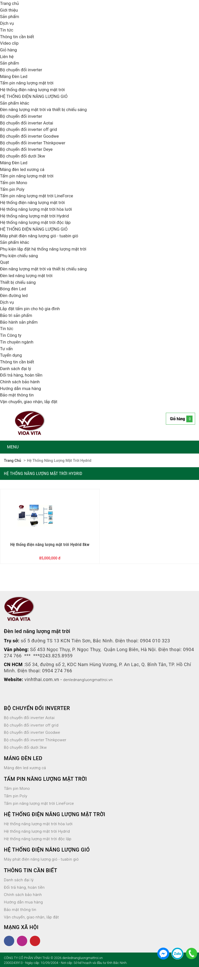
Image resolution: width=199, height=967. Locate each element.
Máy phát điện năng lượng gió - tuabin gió (43, 235)
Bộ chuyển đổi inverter (23, 69)
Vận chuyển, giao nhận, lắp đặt (31, 401)
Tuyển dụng (12, 355)
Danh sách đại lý (17, 368)
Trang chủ (10, 3)
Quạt (5, 262)
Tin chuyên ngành (18, 342)
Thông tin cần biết (18, 36)
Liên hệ (7, 56)
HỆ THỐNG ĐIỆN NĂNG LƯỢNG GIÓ (37, 96)
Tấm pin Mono (15, 182)
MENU (13, 446)
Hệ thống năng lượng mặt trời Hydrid (37, 216)
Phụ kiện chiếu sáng (20, 255)
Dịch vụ (7, 23)
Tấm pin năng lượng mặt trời (29, 82)
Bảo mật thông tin (18, 394)
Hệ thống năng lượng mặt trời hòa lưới (39, 209)
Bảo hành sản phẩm (20, 322)
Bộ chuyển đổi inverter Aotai (29, 123)
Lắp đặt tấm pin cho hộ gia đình (32, 308)
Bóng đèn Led (14, 288)
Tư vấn (7, 348)
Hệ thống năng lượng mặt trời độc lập (38, 222)
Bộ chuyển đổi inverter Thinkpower (36, 142)
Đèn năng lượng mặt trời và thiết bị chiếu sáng (47, 109)
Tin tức (7, 30)
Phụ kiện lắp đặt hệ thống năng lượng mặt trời (47, 249)
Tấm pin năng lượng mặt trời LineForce (40, 195)
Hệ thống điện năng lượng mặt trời (35, 89)
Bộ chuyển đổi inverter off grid (31, 129)
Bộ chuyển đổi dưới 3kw (24, 156)
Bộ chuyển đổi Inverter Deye (29, 149)
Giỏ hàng (9, 49)
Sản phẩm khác (16, 103)
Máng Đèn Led (15, 76)
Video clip (10, 43)
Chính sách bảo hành (21, 381)
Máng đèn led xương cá (24, 169)
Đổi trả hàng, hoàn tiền (23, 375)
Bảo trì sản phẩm (17, 315)
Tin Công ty (11, 335)
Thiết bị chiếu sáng (19, 282)
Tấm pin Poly (13, 189)
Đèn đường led (15, 295)
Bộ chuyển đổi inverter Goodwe (32, 136)
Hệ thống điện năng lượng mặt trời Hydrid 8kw (49, 544)
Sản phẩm (10, 16)
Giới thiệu (9, 10)
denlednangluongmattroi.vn (93, 679)
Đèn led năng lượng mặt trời (29, 275)
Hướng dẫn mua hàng (22, 388)
